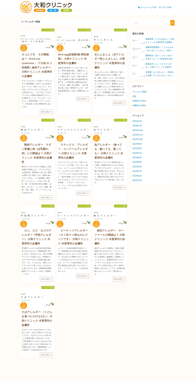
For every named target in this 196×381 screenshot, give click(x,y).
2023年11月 (137, 135)
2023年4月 (137, 167)
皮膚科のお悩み (139, 105)
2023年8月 (137, 148)
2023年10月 (137, 139)
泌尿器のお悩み (139, 101)
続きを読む (46, 112)
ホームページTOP (148, 7)
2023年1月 (137, 180)
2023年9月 (137, 144)
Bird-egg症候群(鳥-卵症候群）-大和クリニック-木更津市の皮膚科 (73, 59)
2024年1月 (137, 126)
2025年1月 (137, 121)
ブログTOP (166, 7)
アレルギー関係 (48, 30)
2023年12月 (137, 130)
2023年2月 (137, 176)
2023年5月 (137, 162)
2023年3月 (137, 171)
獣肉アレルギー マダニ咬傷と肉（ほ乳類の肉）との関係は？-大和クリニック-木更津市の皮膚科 (37, 153)
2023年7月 (137, 153)
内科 (134, 96)
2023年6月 (137, 157)
